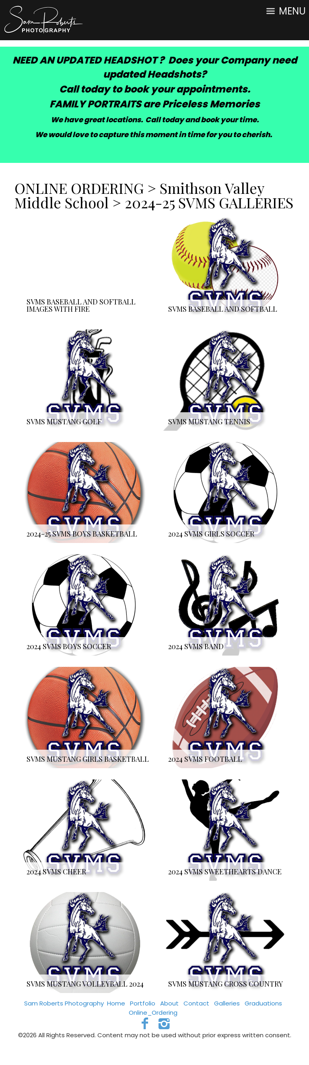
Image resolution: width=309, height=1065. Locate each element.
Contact (196, 1003)
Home (116, 1003)
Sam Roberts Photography (64, 1003)
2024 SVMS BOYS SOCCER (69, 646)
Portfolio (142, 1003)
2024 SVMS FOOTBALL (205, 759)
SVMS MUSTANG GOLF (64, 421)
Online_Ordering (153, 1012)
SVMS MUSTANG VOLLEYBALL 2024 (85, 984)
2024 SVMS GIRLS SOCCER (211, 534)
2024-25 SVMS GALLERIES (209, 202)
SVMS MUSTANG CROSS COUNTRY (225, 984)
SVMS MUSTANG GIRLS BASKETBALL (88, 759)
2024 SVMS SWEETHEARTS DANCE (225, 871)
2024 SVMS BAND (196, 646)
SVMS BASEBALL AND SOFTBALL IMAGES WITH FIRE (81, 305)
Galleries (227, 1003)
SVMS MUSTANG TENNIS (209, 421)
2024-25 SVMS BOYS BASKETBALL (82, 534)
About (169, 1003)
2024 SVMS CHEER (56, 871)
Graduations (263, 1003)
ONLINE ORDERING (80, 187)
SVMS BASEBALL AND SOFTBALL (222, 309)
